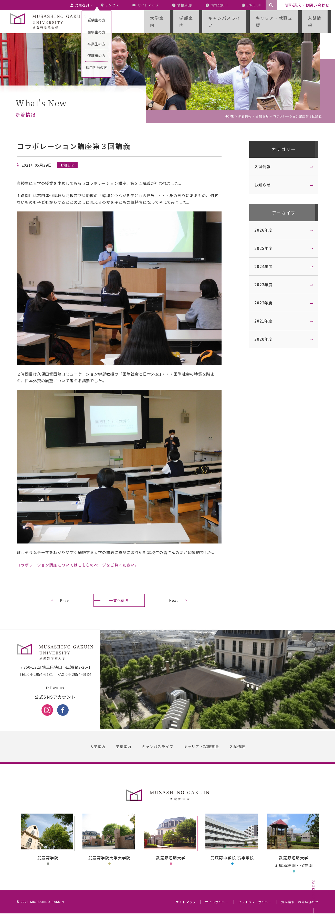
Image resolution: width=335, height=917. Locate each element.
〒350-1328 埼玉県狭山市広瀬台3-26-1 (57, 671)
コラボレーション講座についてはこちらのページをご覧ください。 (80, 565)
